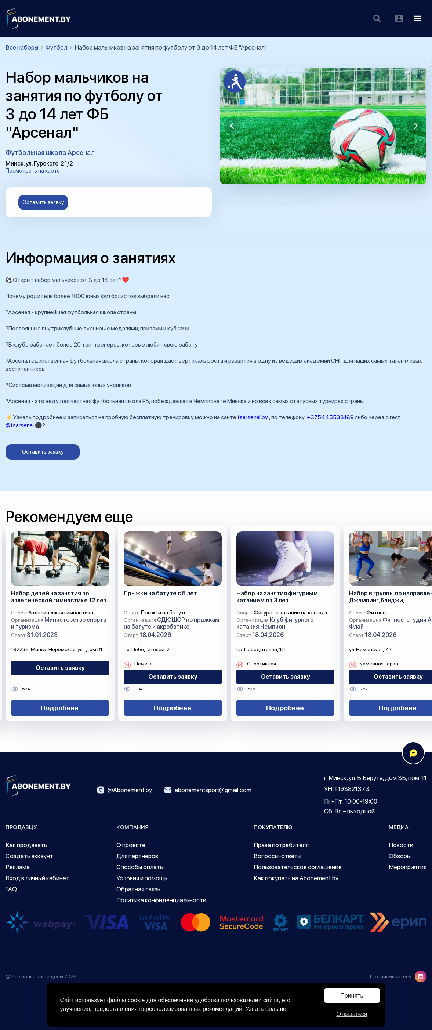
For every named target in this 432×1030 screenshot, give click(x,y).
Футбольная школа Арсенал (50, 152)
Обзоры (400, 856)
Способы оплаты (140, 867)
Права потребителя (281, 845)
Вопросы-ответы (277, 856)
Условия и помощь (141, 878)
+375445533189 (330, 417)
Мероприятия (407, 867)
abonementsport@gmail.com (207, 790)
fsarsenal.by (252, 417)
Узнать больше (266, 1009)
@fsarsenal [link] (20, 425)
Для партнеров (137, 856)
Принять (351, 996)
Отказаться (351, 1014)
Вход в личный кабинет (37, 878)
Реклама (18, 867)
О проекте (130, 845)
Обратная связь (138, 889)
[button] (232, 126)
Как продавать (26, 845)
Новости (401, 845)
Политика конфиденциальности (161, 900)
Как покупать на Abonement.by (296, 878)
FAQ (11, 889)
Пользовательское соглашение (298, 867)
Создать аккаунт (29, 856)
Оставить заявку (43, 202)
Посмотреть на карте (33, 170)
